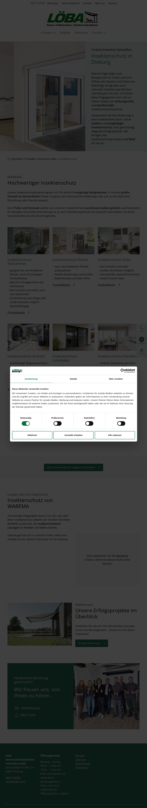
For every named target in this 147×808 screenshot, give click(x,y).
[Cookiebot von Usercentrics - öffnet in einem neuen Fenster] (122, 371)
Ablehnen (32, 435)
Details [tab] (73, 379)
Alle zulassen (114, 435)
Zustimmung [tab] (31, 379)
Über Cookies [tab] (116, 379)
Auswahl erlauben (73, 435)
